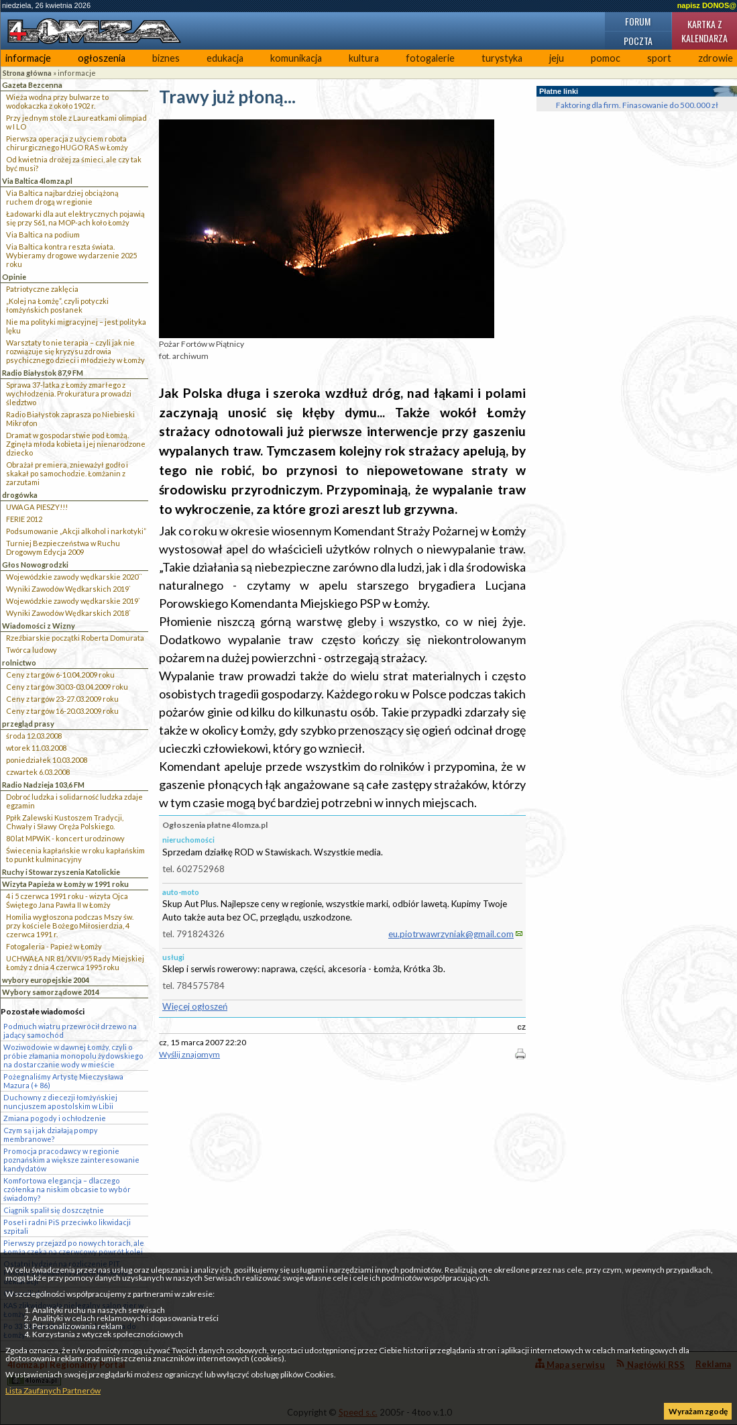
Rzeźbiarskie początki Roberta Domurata (75, 637)
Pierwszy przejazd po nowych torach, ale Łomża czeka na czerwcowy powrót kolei (73, 1247)
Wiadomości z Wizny (38, 625)
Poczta (638, 41)
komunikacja (296, 58)
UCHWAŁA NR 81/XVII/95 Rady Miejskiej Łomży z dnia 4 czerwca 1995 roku (75, 962)
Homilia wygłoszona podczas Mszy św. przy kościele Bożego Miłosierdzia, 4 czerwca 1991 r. (69, 925)
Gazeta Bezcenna (32, 85)
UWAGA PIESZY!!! (37, 507)
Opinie (14, 276)
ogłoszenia (101, 58)
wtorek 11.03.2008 (36, 747)
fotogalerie (430, 58)
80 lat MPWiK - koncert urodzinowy (65, 838)
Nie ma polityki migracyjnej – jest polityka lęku (76, 326)
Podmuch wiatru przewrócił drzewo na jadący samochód (70, 1030)
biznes (166, 58)
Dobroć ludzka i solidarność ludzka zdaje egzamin (74, 801)
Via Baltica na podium (43, 234)
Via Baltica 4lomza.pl (37, 180)
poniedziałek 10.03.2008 (46, 759)
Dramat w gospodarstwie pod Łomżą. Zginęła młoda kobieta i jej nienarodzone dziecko (76, 444)
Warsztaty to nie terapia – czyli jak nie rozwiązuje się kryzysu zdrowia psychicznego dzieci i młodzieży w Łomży (75, 351)
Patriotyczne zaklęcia (42, 288)
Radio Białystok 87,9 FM (42, 372)
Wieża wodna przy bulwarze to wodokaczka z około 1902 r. (57, 101)
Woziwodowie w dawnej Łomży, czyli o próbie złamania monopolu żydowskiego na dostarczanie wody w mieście (73, 1056)
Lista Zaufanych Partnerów (53, 1390)
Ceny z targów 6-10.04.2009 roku (60, 674)
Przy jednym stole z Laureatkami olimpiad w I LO (76, 122)
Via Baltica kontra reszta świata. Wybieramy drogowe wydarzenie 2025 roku (71, 255)
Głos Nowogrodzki (35, 564)
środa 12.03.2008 (34, 735)
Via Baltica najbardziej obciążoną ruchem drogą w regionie (62, 197)
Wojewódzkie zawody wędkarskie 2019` (73, 600)
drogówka (20, 494)
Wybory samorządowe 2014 (50, 992)
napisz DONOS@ (706, 5)
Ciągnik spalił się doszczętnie (53, 1210)
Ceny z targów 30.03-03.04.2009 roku (67, 686)
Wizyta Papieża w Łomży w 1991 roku (65, 884)
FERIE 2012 (24, 519)
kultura (364, 58)
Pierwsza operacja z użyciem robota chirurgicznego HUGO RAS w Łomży (67, 143)
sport (659, 58)
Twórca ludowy (31, 649)
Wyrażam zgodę (698, 1411)
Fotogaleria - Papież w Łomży (54, 946)
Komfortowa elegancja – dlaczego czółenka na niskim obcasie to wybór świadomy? (67, 1189)
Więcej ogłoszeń (194, 1006)
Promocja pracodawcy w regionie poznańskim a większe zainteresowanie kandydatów (71, 1160)
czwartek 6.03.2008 (38, 772)
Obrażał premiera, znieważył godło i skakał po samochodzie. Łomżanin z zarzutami (67, 473)
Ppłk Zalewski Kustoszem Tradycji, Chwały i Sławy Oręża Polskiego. (64, 822)
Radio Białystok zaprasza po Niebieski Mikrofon (70, 418)
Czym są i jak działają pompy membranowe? (50, 1134)
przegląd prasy (28, 723)
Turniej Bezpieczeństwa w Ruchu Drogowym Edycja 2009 (63, 547)
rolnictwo (19, 662)
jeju (556, 58)
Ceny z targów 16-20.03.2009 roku (62, 710)
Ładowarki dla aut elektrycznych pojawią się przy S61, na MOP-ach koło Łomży (75, 218)
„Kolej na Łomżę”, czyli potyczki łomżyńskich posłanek (57, 305)
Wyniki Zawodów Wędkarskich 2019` (68, 588)
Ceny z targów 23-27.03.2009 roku (62, 698)
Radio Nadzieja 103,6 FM (43, 784)
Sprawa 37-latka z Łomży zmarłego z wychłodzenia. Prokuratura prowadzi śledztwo (68, 393)
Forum (637, 21)
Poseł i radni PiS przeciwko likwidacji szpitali (67, 1226)
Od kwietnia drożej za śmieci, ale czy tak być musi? (73, 163)
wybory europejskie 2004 (45, 979)
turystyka (501, 58)
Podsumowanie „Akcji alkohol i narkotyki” (76, 531)
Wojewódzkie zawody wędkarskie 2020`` (74, 576)
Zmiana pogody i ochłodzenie (54, 1118)
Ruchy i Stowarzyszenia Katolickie (61, 871)
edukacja (225, 58)
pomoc (605, 58)
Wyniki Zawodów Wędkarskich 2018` (68, 613)
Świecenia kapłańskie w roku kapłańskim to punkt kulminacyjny (75, 854)
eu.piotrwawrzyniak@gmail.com (451, 934)
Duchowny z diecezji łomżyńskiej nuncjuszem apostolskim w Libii (60, 1101)
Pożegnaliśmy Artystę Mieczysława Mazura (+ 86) (63, 1081)
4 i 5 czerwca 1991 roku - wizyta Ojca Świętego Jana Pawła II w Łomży (67, 900)
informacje (28, 58)
